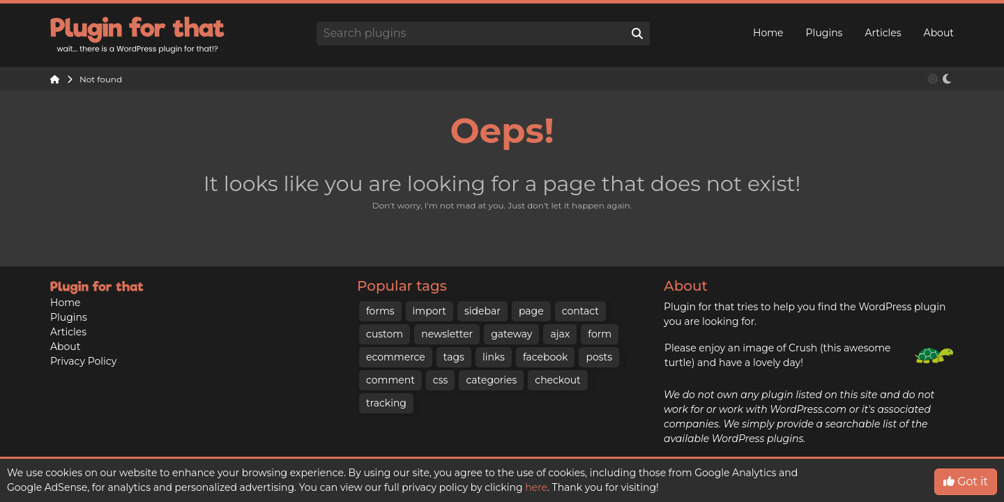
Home (768, 32)
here (536, 487)
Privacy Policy (83, 361)
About (939, 32)
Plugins (824, 32)
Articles (883, 32)
